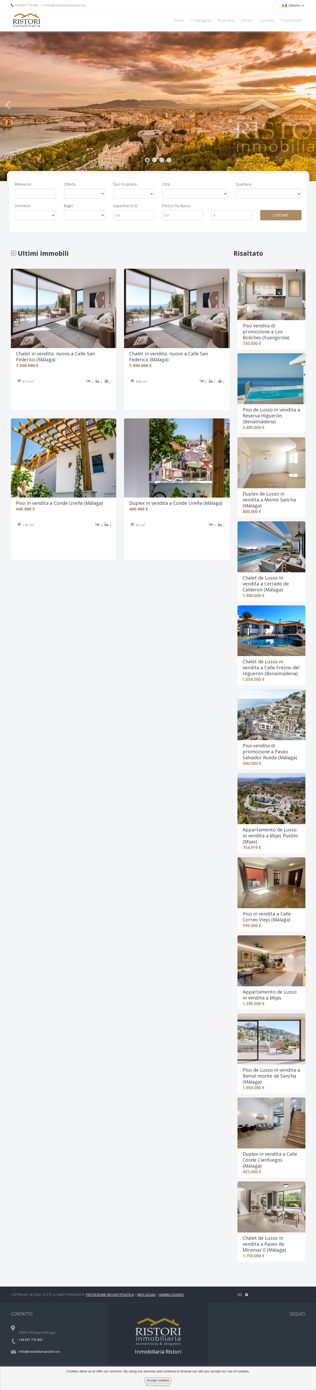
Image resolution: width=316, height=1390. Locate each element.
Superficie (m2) (125, 205)
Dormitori (23, 205)
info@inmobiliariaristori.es (65, 5)
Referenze (23, 184)
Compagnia (201, 20)
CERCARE (281, 215)
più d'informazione (158, 1385)
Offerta (69, 184)
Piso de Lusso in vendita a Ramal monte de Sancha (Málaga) (271, 1076)
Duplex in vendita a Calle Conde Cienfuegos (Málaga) (270, 1160)
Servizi (246, 20)
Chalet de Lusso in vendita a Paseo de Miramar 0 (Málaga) (264, 1244)
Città (166, 184)
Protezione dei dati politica (110, 1294)
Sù (242, 1294)
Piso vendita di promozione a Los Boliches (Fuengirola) (266, 331)
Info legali (146, 1294)
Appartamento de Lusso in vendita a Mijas (270, 995)
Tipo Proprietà (125, 184)
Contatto (267, 20)
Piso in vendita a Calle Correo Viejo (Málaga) (267, 917)
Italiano (293, 5)
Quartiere (243, 184)
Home (179, 20)
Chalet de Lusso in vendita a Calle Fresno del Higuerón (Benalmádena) (271, 667)
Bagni (68, 205)
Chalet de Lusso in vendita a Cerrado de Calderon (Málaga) (266, 584)
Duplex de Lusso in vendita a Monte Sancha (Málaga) (269, 500)
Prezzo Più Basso (176, 205)
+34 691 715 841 (27, 5)
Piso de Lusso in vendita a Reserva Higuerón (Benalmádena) (271, 416)
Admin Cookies (171, 1294)
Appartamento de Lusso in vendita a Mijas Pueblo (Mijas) (270, 836)
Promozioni (291, 20)
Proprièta (226, 20)
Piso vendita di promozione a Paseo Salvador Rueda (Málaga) (270, 751)
